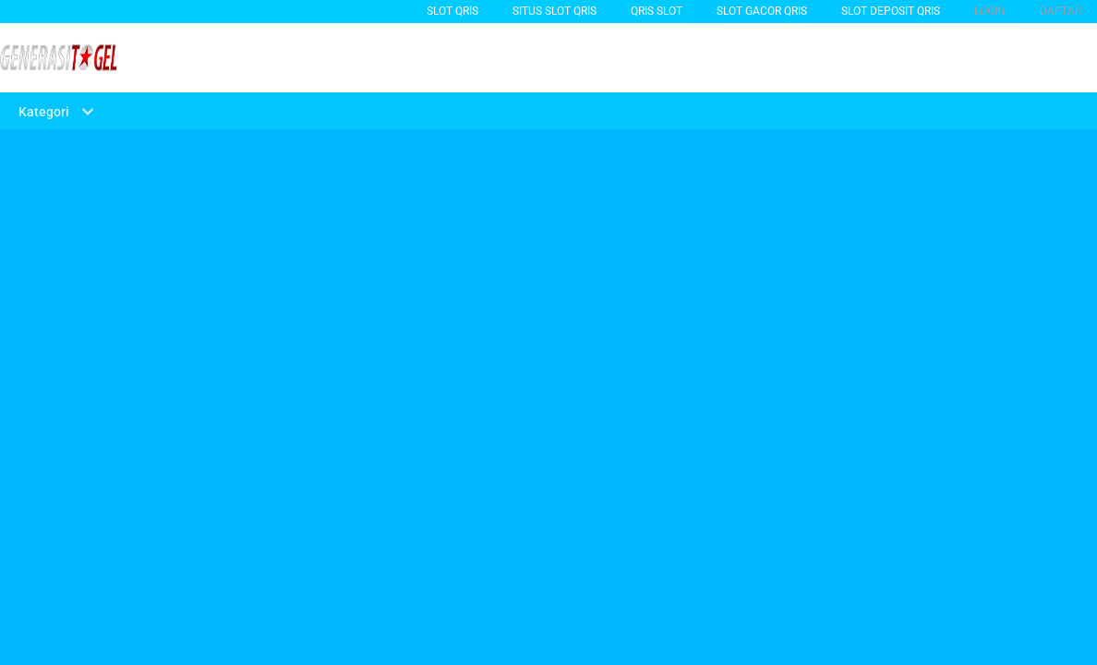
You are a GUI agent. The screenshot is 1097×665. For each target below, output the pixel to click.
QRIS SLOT (656, 11)
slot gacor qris (762, 11)
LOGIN (990, 11)
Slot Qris (452, 11)
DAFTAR (1060, 11)
